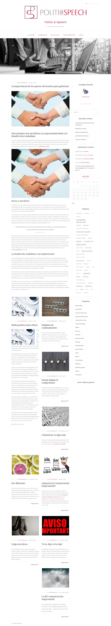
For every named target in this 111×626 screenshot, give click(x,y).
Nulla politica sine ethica (24, 325)
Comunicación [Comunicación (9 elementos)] (83, 232)
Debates (77, 327)
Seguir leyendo (65, 346)
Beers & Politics (79, 305)
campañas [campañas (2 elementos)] (78, 216)
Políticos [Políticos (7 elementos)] (88, 286)
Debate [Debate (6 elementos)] (79, 241)
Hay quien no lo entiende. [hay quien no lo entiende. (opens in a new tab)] (60, 444)
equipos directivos (79, 338)
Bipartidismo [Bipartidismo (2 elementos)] (86, 213)
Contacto (81, 35)
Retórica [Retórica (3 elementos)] (86, 292)
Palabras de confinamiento (81, 132)
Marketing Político (79, 345)
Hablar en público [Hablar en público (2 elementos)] (80, 267)
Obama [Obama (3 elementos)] (86, 270)
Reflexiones (78, 364)
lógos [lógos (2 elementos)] (93, 267)
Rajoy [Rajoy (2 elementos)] (92, 289)
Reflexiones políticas (80, 367)
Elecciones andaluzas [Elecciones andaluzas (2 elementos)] (80, 257)
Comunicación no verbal (80, 320)
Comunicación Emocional (81, 313)
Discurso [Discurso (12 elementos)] (81, 244)
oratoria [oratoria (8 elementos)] (86, 273)
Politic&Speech (23, 82)
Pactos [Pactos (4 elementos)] (78, 276)
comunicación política (16, 249)
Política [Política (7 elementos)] (79, 286)
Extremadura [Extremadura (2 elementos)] (79, 263)
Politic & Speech (55, 22)
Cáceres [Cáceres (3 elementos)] (90, 238)
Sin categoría (78, 374)
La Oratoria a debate (89, 158)
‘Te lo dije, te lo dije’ (52, 544)
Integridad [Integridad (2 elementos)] (88, 267)
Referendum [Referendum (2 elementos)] (78, 292)
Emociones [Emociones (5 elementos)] (80, 261)
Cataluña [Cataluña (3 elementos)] (78, 225)
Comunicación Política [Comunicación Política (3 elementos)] (82, 235)
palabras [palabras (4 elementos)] (85, 276)
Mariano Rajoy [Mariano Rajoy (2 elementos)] (79, 270)
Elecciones (77, 334)
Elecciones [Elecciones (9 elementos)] (87, 251)
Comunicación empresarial (81, 316)
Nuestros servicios (55, 35)
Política (77, 353)
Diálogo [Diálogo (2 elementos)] (77, 251)
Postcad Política (79, 360)
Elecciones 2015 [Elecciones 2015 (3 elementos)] (80, 254)
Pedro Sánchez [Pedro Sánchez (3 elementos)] (80, 279)
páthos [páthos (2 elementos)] (87, 289)
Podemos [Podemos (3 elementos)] (90, 283)
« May (73, 203)
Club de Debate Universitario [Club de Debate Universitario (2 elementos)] (82, 228)
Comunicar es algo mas (54, 435)
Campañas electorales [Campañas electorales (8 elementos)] (81, 221)
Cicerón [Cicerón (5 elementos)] (86, 225)
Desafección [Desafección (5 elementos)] (88, 241)
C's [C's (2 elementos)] (92, 213)
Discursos (77, 331)
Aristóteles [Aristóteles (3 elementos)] (79, 213)
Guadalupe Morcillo (42, 35)
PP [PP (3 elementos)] (77, 289)
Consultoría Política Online (69, 35)
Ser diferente (18, 483)
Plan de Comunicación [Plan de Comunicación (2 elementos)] (81, 283)
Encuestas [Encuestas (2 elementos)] (89, 260)
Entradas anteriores (17, 623)
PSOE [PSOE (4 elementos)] (81, 289)
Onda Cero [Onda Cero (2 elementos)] (78, 273)
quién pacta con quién (44, 146)
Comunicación (78, 309)
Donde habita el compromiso (82, 136)
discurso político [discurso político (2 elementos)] (79, 247)
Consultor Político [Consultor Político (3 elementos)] (81, 238)
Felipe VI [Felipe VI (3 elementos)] (86, 263)
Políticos (77, 356)
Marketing (77, 342)
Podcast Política (79, 349)
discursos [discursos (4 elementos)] (88, 248)
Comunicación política (80, 323)
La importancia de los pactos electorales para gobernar (40, 86)
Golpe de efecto (19, 544)
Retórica (77, 371)
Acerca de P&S (31, 35)
